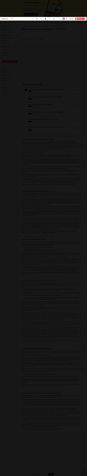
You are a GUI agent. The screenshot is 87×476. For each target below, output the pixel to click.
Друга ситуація (25, 374)
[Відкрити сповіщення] (66, 19)
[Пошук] (12, 19)
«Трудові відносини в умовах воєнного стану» (40, 341)
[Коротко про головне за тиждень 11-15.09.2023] (36, 22)
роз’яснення (34, 395)
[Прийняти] (51, 474)
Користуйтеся (65, 184)
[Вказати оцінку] (75, 90)
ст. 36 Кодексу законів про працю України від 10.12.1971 (47, 283)
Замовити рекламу (79, 1)
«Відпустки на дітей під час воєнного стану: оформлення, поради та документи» (44, 386)
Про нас (4, 95)
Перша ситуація (26, 357)
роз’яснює (41, 289)
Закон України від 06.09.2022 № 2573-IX (52, 193)
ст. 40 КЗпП (56, 327)
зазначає (29, 257)
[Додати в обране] (81, 33)
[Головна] (21, 22)
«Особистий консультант (28, 232)
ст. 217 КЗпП (28, 426)
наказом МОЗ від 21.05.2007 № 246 (61, 227)
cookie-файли (44, 474)
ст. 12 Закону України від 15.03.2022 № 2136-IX (39, 404)
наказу (32, 429)
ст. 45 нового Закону (41, 199)
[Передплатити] (80, 19)
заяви (26, 429)
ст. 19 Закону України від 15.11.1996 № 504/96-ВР (60, 351)
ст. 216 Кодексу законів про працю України (43, 397)
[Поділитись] (78, 33)
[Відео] (25, 22)
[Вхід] (71, 19)
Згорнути (77, 84)
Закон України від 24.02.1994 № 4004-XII (46, 195)
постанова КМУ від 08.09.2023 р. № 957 (50, 141)
